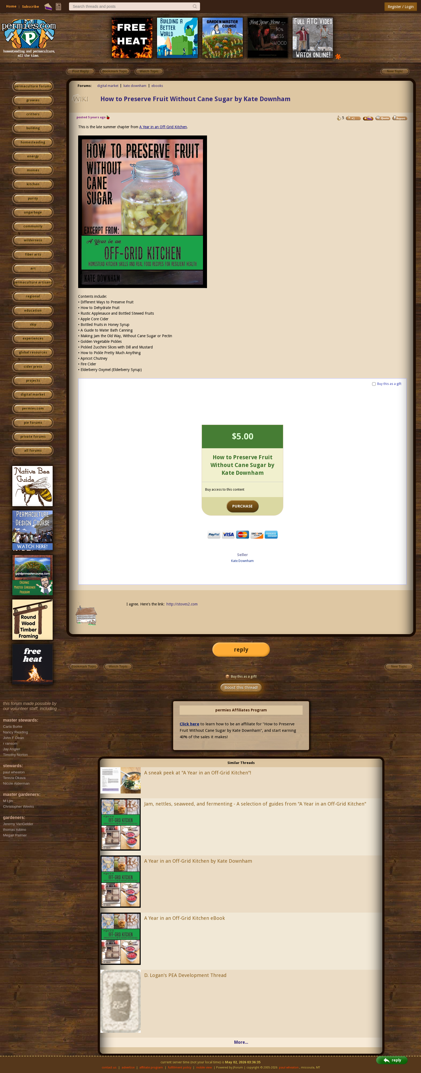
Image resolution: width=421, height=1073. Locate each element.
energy (33, 156)
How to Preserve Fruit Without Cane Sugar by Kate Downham (195, 99)
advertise (128, 1067)
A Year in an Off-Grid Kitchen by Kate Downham (198, 861)
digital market (33, 394)
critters (32, 114)
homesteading (33, 142)
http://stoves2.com (182, 604)
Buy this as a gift (389, 384)
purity (33, 198)
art (33, 268)
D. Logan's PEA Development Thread (185, 975)
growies (32, 100)
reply (241, 649)
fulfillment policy (179, 1067)
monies (33, 170)
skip (33, 324)
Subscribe (30, 7)
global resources (33, 352)
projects (33, 381)
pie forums (33, 423)
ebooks (157, 86)
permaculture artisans (33, 282)
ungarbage (33, 212)
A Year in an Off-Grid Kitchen (163, 127)
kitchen (33, 184)
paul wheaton (289, 1067)
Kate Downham (242, 561)
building (33, 128)
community (32, 226)
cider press (33, 367)
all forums (33, 451)
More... (241, 1042)
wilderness (33, 240)
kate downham (135, 86)
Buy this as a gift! (241, 676)
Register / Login (401, 7)
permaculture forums (32, 86)
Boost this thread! (241, 687)
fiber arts (33, 254)
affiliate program (151, 1067)
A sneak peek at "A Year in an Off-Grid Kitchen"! (197, 773)
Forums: (85, 86)
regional (33, 296)
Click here (189, 724)
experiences (33, 338)
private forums (33, 437)
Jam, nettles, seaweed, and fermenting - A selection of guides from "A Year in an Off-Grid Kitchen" (255, 804)
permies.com (33, 408)
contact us (109, 1067)
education (33, 311)
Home (11, 6)
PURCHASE (242, 506)
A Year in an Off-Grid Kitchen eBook (184, 918)
